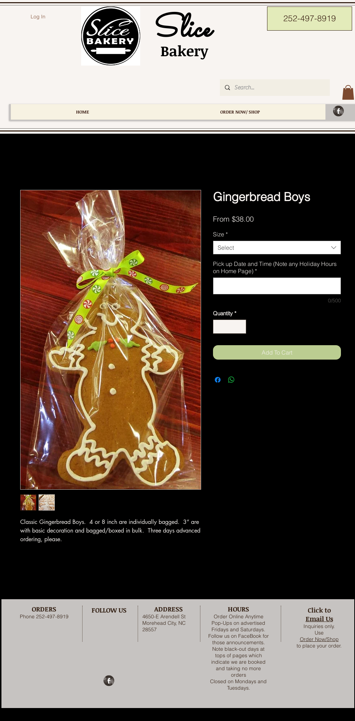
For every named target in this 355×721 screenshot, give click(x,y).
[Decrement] (219, 326)
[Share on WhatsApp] (231, 379)
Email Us (319, 618)
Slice (180, 30)
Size (220, 234)
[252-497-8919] (309, 18)
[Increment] (240, 326)
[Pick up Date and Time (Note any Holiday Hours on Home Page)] (277, 286)
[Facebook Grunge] (338, 111)
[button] (348, 92)
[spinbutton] (229, 326)
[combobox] (277, 247)
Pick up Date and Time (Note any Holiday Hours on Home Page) (275, 267)
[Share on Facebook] (217, 379)
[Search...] (274, 87)
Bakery (180, 51)
